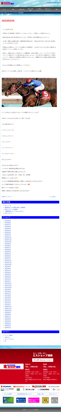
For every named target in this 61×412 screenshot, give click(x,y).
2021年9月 (8, 289)
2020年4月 (8, 322)
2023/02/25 (8, 20)
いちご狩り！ (53, 196)
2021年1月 (8, 304)
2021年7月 (8, 293)
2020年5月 (8, 320)
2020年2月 (8, 325)
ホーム (4, 9)
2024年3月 (8, 232)
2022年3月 (8, 278)
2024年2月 (8, 234)
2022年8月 (8, 268)
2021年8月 (8, 291)
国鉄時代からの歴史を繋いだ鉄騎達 (15, 207)
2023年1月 (8, 259)
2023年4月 (8, 253)
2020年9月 (8, 312)
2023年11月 (8, 240)
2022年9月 (8, 266)
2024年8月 (8, 222)
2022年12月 (8, 261)
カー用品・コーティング (39, 9)
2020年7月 (8, 316)
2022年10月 (8, 264)
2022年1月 (8, 282)
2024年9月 (8, 221)
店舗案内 (50, 2)
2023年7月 (8, 247)
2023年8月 (8, 245)
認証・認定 (41, 394)
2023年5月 (8, 251)
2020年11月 (8, 308)
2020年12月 (8, 306)
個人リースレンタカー (48, 9)
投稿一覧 (7, 12)
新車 (13, 9)
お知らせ (7, 337)
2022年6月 (8, 272)
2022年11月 (8, 262)
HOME (1, 12)
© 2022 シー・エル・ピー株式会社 (30, 409)
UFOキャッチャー (7, 196)
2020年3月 (8, 323)
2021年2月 (8, 302)
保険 (57, 9)
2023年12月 (8, 238)
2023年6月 (8, 249)
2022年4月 (8, 276)
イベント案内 (8, 335)
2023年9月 (8, 243)
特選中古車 (21, 9)
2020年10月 (8, 310)
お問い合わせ (57, 2)
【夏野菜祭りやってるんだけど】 (14, 211)
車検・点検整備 (30, 9)
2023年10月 (8, 241)
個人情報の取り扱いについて (25, 394)
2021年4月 (8, 299)
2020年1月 (8, 327)
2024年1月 (8, 236)
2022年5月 (8, 274)
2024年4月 (8, 230)
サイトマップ (53, 394)
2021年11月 (8, 285)
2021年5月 (8, 297)
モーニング (8, 205)
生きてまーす (8, 213)
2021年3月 (8, 301)
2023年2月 (8, 257)
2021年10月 (8, 287)
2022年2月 (8, 280)
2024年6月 (8, 226)
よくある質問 (8, 394)
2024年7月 (8, 224)
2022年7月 (8, 270)
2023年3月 (8, 255)
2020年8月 (8, 314)
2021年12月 (8, 283)
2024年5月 (8, 228)
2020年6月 (8, 318)
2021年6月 (8, 295)
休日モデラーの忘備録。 (12, 209)
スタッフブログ (13, 12)
